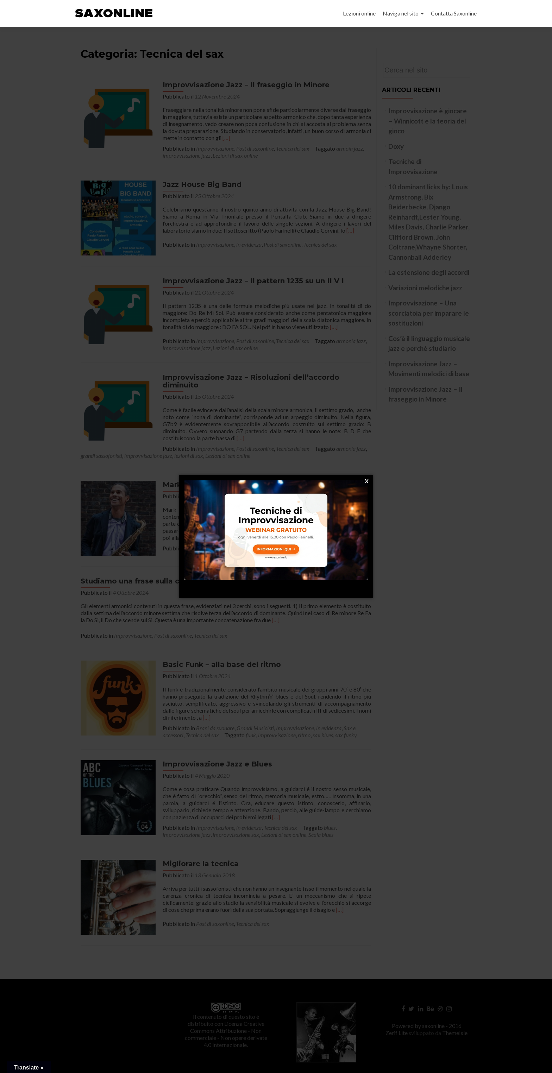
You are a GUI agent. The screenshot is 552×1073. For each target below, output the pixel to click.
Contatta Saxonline (454, 13)
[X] (366, 481)
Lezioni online (359, 13)
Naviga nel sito (401, 13)
